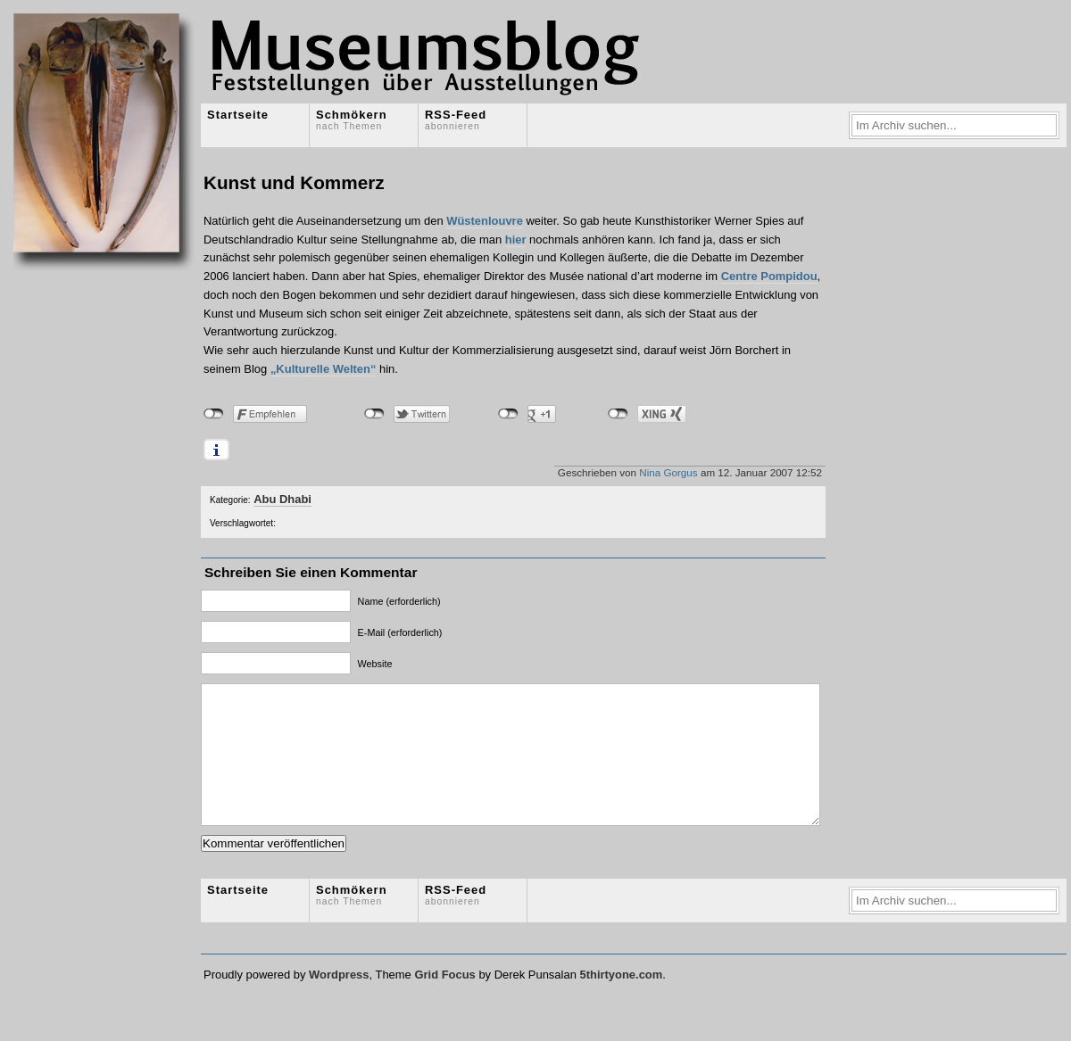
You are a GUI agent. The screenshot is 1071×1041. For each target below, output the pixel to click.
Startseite (238, 114)
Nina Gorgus (668, 472)
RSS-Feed (455, 119)
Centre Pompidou (769, 276)
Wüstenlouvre (484, 220)
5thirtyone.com (620, 1001)
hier (516, 239)
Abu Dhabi (282, 499)
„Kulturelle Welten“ (323, 369)
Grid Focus (444, 1001)
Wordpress (339, 1001)
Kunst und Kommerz (294, 182)
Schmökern (351, 119)
